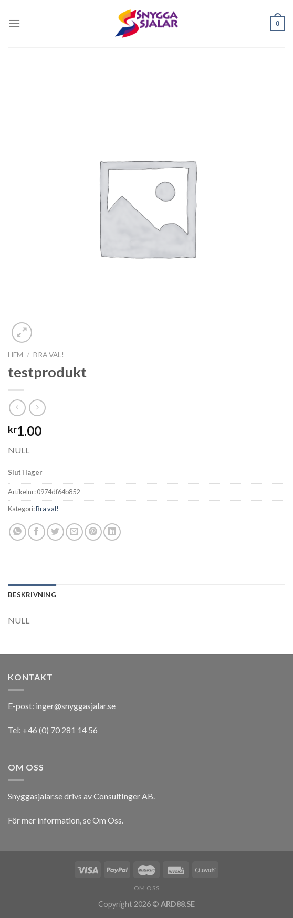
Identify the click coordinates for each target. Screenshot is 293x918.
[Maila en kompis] (74, 532)
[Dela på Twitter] (55, 532)
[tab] (32, 594)
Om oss (147, 888)
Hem (15, 355)
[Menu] (14, 23)
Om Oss (107, 820)
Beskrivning (32, 594)
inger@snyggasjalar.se (76, 706)
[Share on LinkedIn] (112, 532)
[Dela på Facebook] (36, 532)
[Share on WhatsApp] (17, 532)
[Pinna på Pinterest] (93, 532)
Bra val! (48, 355)
